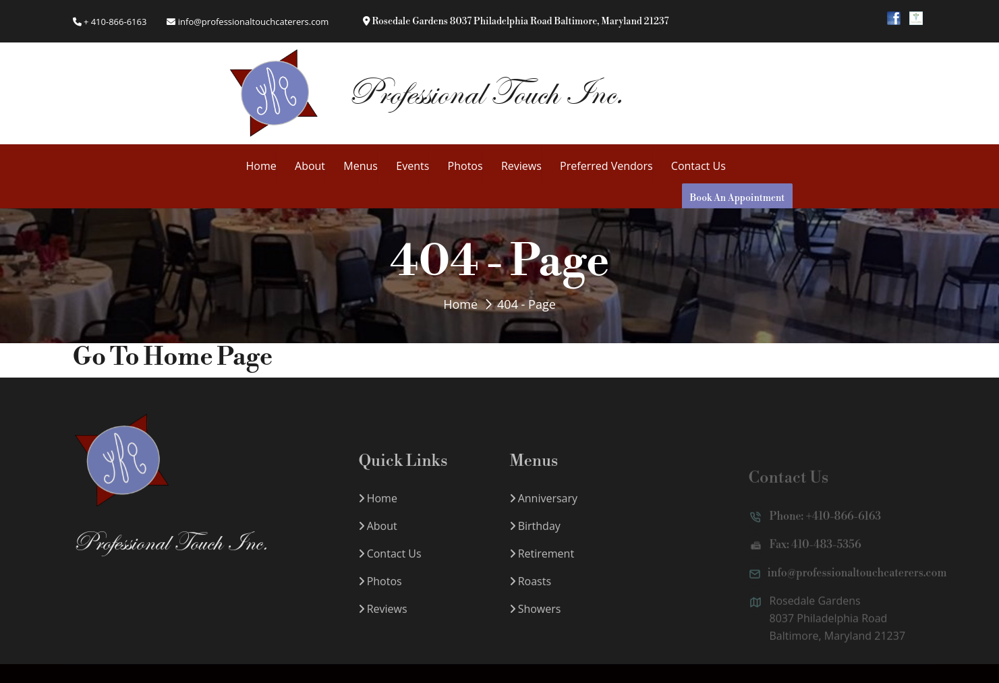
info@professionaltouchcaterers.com (248, 22)
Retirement (542, 565)
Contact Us (698, 165)
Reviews (521, 165)
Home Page (208, 358)
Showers (535, 620)
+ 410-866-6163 (110, 22)
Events (412, 165)
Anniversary (544, 509)
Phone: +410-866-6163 (815, 529)
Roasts (531, 592)
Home (261, 165)
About (310, 165)
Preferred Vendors (606, 165)
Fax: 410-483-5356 (805, 557)
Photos (465, 165)
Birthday (535, 537)
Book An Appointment (737, 198)
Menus (360, 165)
